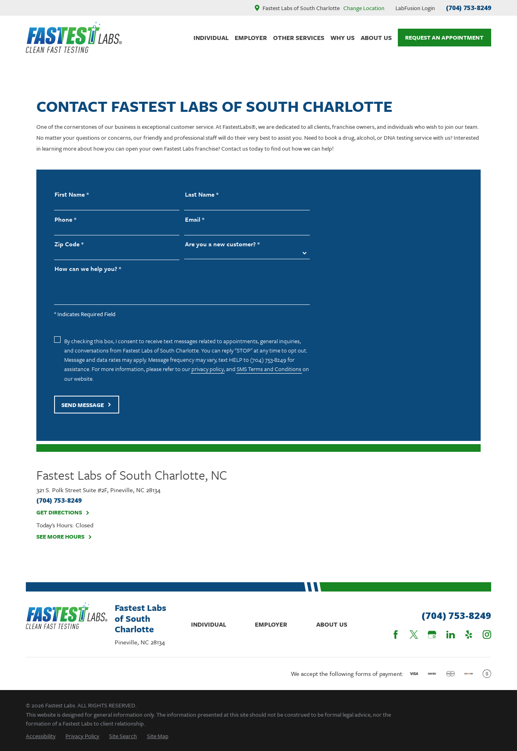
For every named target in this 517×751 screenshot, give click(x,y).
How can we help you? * (88, 269)
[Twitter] (414, 634)
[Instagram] (487, 634)
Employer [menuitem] (251, 37)
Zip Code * (69, 244)
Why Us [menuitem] (342, 37)
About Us (331, 624)
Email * (194, 219)
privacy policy (207, 369)
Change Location (364, 8)
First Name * (72, 194)
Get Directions (63, 512)
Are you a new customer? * (222, 244)
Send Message (86, 405)
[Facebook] (395, 634)
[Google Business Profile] (432, 634)
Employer (271, 624)
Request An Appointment (444, 37)
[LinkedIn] (450, 634)
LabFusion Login (415, 8)
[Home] (74, 37)
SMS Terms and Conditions (269, 369)
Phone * (65, 219)
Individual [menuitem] (211, 37)
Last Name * (202, 194)
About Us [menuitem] (376, 37)
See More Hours (64, 536)
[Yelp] (468, 634)
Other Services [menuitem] (298, 37)
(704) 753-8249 (468, 7)
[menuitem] (41, 736)
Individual (208, 624)
